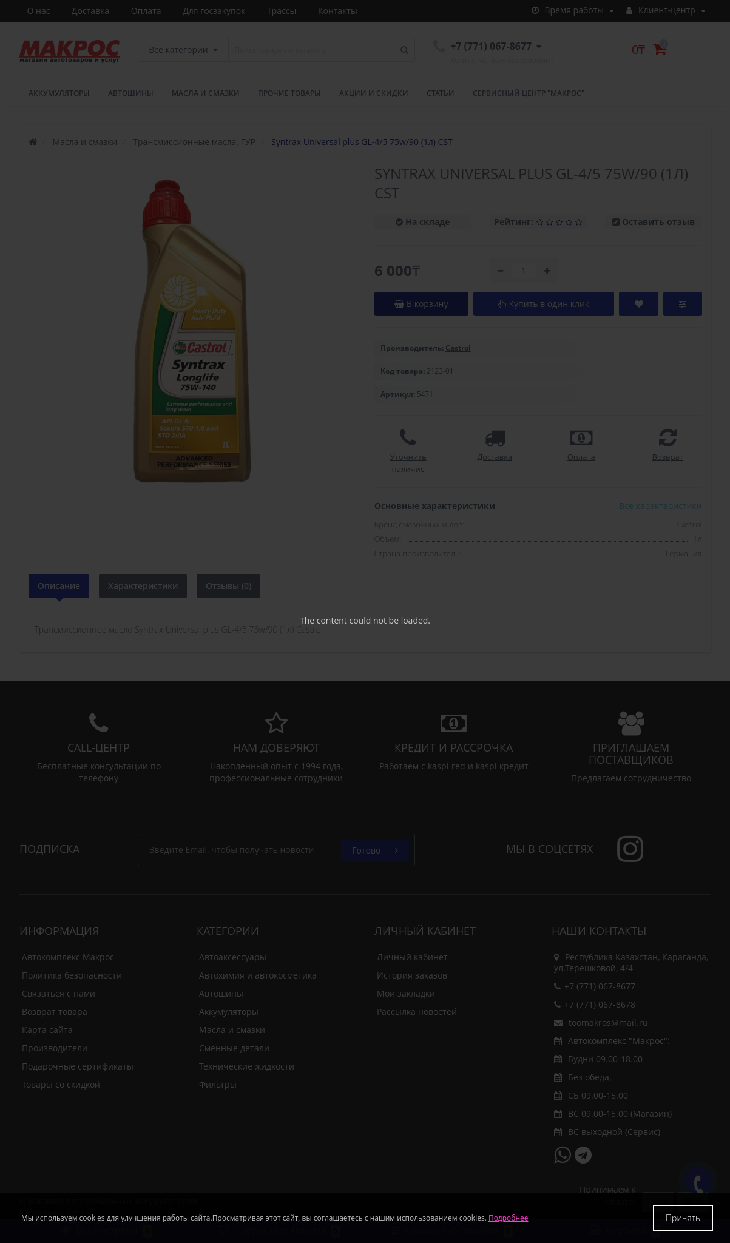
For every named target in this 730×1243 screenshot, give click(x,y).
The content (323, 620)
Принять (683, 1218)
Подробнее (508, 1218)
